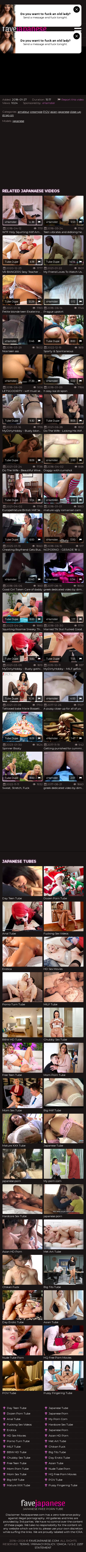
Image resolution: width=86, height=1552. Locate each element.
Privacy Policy (43, 1544)
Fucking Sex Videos (19, 1424)
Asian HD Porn (58, 1435)
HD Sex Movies (16, 1435)
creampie (36, 111)
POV (46, 111)
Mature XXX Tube (18, 1485)
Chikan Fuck (57, 1446)
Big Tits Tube (57, 1452)
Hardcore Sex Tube (61, 1424)
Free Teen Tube (16, 1463)
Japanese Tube (58, 1408)
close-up (75, 111)
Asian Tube (56, 1463)
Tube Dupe (11, 261)
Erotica (11, 1430)
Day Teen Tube (16, 1408)
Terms (24, 1544)
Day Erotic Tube (59, 1457)
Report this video (70, 99)
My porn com (58, 1419)
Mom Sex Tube (16, 1474)
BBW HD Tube (16, 1452)
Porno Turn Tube (18, 1441)
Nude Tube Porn (59, 1468)
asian (53, 111)
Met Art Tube (57, 1441)
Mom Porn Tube (18, 1468)
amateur (23, 111)
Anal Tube (13, 1419)
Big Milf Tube (15, 1479)
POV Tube (55, 1479)
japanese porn (58, 1413)
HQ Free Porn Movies (62, 1474)
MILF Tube (14, 1446)
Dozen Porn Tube (18, 1413)
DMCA (61, 1544)
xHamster (48, 103)
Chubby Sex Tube (18, 1457)
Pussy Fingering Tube (63, 1485)
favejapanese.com (44, 1540)
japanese (63, 111)
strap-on (8, 115)
